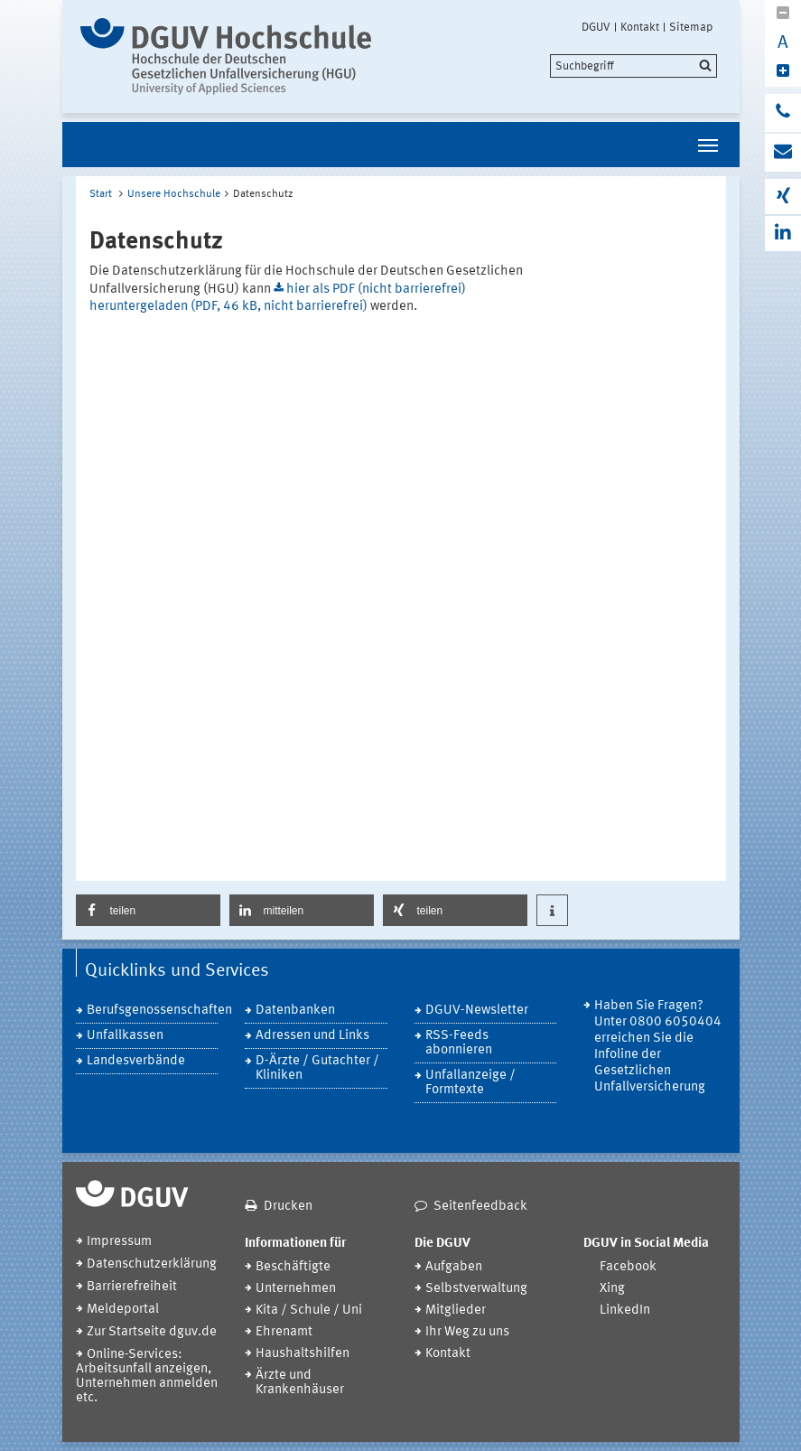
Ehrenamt (284, 1332)
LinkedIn (625, 1310)
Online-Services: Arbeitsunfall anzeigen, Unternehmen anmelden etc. (147, 1376)
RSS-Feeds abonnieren (458, 1043)
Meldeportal (123, 1309)
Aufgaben (453, 1267)
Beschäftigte (293, 1267)
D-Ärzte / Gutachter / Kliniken (317, 1068)
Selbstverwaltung (476, 1289)
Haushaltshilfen (302, 1354)
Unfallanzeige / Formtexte (470, 1083)
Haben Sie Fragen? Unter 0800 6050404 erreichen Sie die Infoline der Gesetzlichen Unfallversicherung (658, 1046)
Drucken (288, 1206)
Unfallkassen (125, 1036)
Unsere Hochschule (173, 194)
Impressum (119, 1242)
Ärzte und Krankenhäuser (300, 1383)
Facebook (628, 1267)
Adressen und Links (312, 1036)
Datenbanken (295, 1010)
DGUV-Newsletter (476, 1010)
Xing (612, 1289)
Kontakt (639, 27)
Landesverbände (136, 1061)
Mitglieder (455, 1310)
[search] (633, 66)
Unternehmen (296, 1289)
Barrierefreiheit (132, 1287)
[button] (148, 910)
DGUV (596, 27)
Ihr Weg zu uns (467, 1332)
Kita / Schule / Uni (309, 1310)
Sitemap (691, 27)
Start (100, 194)
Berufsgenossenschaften (153, 1010)
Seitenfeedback (480, 1206)
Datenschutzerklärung (152, 1264)
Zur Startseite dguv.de (152, 1332)
